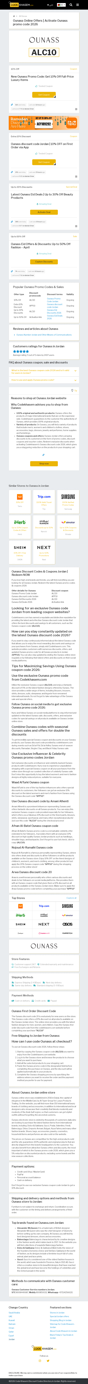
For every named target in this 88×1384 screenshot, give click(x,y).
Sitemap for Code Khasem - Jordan (62, 1325)
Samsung (68, 509)
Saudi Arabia (14, 1313)
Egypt (11, 1336)
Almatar (68, 534)
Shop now (44, 463)
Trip (44, 509)
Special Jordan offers (59, 1316)
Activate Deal (44, 212)
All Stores (23, 16)
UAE (10, 1316)
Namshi (44, 532)
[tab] (44, 371)
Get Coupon (44, 94)
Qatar (11, 1332)
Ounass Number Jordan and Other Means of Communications (44, 335)
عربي (50, 5)
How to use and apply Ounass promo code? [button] (43, 380)
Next (44, 560)
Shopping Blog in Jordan (60, 1320)
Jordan (12, 1339)
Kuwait (12, 1320)
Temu (20, 506)
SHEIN (19, 560)
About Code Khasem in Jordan (63, 1331)
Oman (11, 1328)
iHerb (20, 534)
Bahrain (12, 1324)
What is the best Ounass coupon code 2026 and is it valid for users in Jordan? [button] (43, 371)
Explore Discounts (44, 261)
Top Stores (18, 898)
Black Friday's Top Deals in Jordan (61, 1336)
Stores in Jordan (57, 1313)
